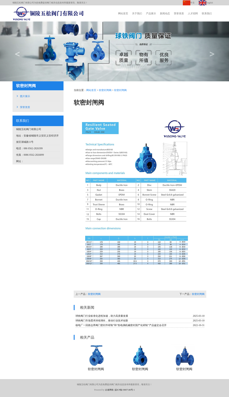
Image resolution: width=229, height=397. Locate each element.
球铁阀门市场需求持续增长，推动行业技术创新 (101, 320)
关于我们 (137, 13)
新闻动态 (165, 13)
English (206, 2)
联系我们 (207, 13)
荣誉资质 (179, 13)
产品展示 (151, 13)
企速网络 (109, 390)
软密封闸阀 (105, 90)
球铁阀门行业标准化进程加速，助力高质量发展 (101, 316)
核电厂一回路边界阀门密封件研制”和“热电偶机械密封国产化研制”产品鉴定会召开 (121, 325)
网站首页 (123, 13)
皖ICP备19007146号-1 (125, 390)
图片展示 (25, 95)
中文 (189, 2)
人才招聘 (193, 13)
